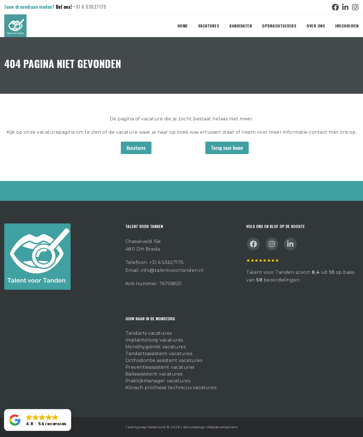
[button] (37, 420)
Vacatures (209, 26)
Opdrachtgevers (279, 26)
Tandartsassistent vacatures (159, 353)
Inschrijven (347, 26)
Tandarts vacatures (148, 333)
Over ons (316, 26)
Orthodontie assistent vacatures (163, 360)
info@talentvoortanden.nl (172, 270)
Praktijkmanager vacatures (158, 380)
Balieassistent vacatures (154, 374)
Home (183, 26)
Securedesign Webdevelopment (210, 427)
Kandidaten (240, 26)
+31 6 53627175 (89, 6)
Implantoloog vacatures (154, 340)
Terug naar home (227, 147)
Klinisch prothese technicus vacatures (171, 387)
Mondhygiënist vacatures (155, 346)
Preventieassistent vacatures (160, 367)
